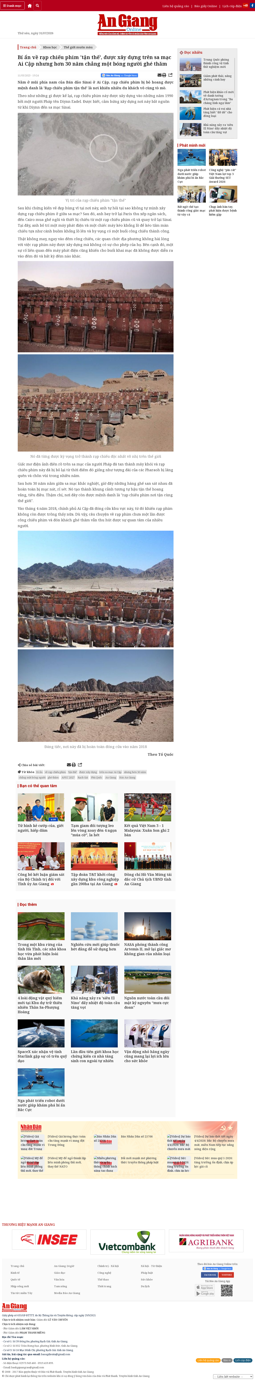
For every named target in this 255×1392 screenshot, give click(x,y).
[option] (49, 1249)
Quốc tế (15, 1288)
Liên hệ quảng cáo (176, 6)
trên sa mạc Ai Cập (110, 772)
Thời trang (104, 1295)
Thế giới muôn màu (78, 47)
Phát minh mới (192, 145)
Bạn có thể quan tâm (38, 786)
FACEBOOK (209, 1284)
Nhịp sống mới (20, 1295)
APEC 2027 (68, 777)
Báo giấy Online (205, 6)
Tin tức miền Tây (21, 1302)
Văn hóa (59, 1288)
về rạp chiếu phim (55, 772)
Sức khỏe (147, 1288)
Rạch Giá (83, 777)
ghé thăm (53, 777)
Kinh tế (15, 1282)
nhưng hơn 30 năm (135, 772)
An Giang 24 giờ (64, 1275)
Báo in (227, 1369)
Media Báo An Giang (67, 1302)
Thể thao (103, 1288)
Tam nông (60, 1295)
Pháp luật (147, 1282)
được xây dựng (88, 772)
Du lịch (145, 1295)
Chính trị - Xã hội (108, 1275)
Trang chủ (28, 47)
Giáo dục (59, 1282)
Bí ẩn (39, 772)
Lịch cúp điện (232, 6)
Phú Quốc (96, 777)
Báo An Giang (127, 777)
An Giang (110, 777)
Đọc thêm (28, 907)
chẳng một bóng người (32, 777)
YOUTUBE (226, 1284)
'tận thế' (72, 772)
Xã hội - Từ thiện (151, 1275)
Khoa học (50, 47)
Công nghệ (104, 1282)
